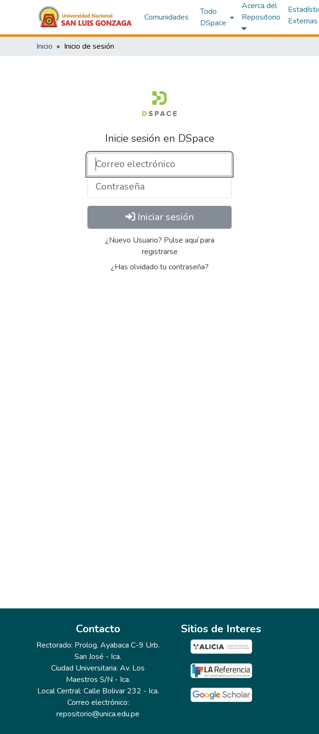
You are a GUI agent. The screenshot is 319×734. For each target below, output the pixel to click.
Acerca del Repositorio (261, 16)
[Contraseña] (159, 186)
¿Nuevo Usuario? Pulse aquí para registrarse (159, 246)
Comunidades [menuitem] (166, 17)
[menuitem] (216, 17)
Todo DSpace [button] (213, 17)
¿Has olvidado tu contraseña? (160, 267)
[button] (85, 17)
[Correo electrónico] (159, 164)
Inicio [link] (44, 46)
